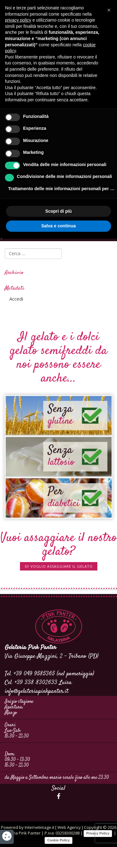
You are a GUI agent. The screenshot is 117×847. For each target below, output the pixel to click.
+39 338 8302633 (36, 682)
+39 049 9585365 (34, 673)
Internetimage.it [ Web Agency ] (54, 827)
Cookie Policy (58, 840)
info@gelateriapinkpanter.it (36, 691)
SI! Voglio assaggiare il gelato (59, 566)
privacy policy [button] (18, 20)
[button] (109, 10)
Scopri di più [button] (58, 211)
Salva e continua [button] (58, 225)
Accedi (16, 299)
